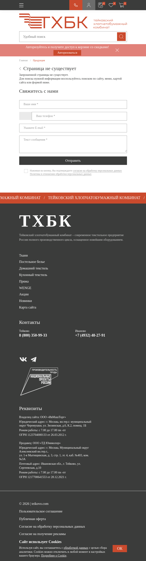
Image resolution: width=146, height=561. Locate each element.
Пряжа (24, 281)
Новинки (25, 301)
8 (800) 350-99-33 (33, 335)
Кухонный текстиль (33, 275)
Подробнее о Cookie (53, 555)
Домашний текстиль (33, 268)
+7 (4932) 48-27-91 (90, 335)
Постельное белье (32, 262)
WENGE (25, 288)
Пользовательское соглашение (41, 511)
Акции (24, 294)
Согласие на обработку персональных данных (52, 526)
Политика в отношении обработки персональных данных (60, 174)
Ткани (23, 255)
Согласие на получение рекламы (42, 534)
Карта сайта (27, 307)
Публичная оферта (32, 519)
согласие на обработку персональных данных (97, 170)
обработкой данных (76, 547)
